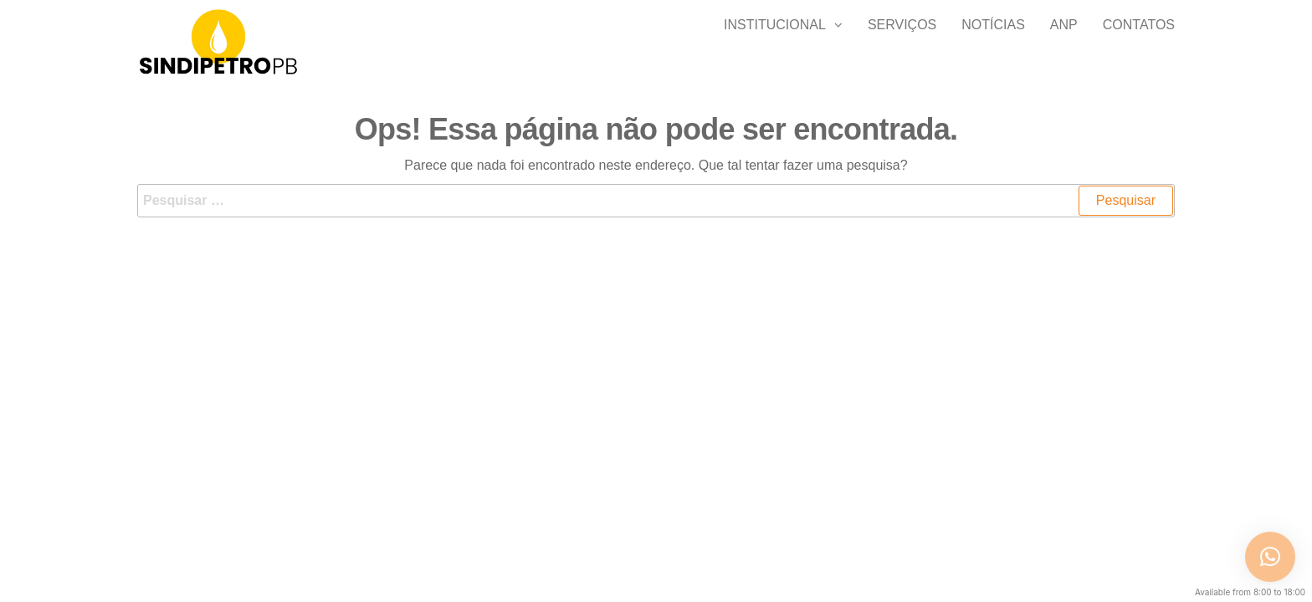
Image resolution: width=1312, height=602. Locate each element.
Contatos (1139, 41)
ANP (1064, 41)
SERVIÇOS (902, 41)
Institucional (775, 41)
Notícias (993, 41)
